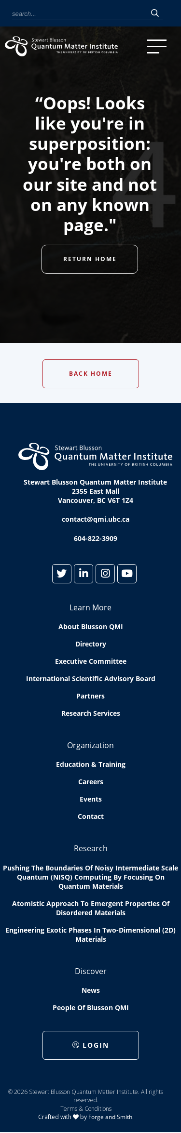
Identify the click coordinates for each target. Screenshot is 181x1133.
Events (91, 799)
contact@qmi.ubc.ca (95, 519)
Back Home (90, 373)
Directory (90, 643)
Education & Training (90, 764)
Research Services (90, 713)
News (91, 990)
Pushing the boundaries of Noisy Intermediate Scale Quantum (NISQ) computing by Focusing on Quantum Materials (90, 877)
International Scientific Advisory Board (90, 678)
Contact (91, 816)
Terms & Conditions (85, 1109)
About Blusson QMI (90, 626)
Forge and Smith (110, 1117)
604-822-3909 (95, 538)
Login (90, 1045)
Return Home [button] (90, 259)
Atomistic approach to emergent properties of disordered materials (90, 908)
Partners (90, 695)
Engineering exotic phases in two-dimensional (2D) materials (90, 934)
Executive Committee (90, 661)
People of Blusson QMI (91, 1007)
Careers (90, 781)
